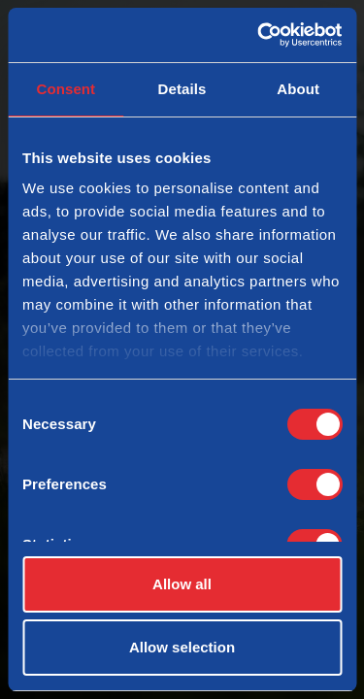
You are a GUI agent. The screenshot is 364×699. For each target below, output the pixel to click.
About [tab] (298, 89)
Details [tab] (182, 89)
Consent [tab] (65, 89)
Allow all (182, 584)
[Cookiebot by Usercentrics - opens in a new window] (259, 35)
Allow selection (182, 647)
